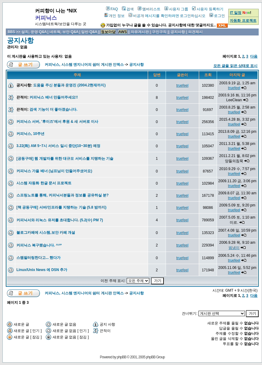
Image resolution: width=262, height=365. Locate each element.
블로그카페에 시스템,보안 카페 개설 (45, 232)
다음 (253, 56)
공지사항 (20, 40)
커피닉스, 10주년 (30, 134)
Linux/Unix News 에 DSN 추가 (41, 270)
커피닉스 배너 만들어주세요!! (53, 97)
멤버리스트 (149, 9)
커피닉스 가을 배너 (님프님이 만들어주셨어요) (54, 171)
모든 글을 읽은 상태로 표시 (235, 66)
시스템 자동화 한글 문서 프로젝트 (43, 183)
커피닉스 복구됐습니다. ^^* (39, 245)
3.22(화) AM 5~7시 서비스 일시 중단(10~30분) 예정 (58, 146)
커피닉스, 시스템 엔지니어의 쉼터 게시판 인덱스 (84, 64)
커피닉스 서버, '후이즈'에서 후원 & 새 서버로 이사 (57, 121)
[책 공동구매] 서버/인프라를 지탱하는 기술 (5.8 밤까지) (61, 207)
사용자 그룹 (176, 9)
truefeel (182, 85)
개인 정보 (114, 16)
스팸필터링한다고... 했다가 (38, 258)
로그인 (217, 16)
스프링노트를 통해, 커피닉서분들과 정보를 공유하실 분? (62, 195)
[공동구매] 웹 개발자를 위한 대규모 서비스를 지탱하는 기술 (64, 158)
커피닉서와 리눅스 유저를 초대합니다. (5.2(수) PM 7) (59, 220)
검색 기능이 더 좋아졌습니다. (53, 109)
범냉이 (234, 248)
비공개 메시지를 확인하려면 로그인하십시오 (167, 16)
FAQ (112, 9)
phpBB (121, 357)
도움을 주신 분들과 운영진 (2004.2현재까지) (69, 85)
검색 (128, 9)
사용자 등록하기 (207, 9)
